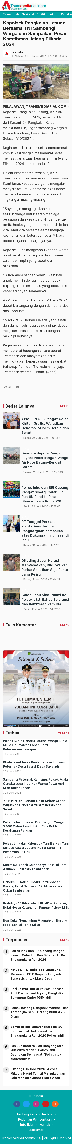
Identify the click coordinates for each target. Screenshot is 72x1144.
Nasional (28, 14)
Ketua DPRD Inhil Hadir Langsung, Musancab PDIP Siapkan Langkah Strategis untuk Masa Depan (35, 974)
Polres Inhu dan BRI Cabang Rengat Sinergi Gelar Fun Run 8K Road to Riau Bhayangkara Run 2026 (39, 955)
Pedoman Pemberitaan (35, 1119)
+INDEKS (63, 406)
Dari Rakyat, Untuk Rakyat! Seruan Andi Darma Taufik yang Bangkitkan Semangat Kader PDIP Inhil (37, 993)
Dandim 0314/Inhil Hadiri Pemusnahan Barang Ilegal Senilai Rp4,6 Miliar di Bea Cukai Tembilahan (33, 886)
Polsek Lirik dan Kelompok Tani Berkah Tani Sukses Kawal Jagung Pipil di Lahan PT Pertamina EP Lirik (36, 848)
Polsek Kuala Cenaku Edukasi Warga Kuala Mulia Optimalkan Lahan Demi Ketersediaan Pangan (35, 745)
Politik (41, 14)
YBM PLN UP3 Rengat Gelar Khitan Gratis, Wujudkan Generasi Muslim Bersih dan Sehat (34, 805)
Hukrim (53, 14)
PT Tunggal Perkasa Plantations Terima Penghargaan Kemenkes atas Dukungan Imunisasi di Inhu (45, 531)
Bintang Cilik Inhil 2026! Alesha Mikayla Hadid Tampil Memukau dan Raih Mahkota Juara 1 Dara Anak (37, 1073)
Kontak (44, 1124)
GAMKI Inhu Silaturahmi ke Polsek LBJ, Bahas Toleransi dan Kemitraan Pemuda (45, 599)
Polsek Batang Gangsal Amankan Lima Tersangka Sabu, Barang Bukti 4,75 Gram (39, 1012)
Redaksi (47, 1114)
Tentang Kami (27, 1114)
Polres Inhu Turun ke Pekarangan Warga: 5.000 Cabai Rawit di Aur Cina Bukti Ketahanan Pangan (34, 826)
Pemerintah (11, 14)
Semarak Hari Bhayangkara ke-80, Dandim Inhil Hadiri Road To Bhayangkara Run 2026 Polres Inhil (37, 1031)
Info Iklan (27, 1124)
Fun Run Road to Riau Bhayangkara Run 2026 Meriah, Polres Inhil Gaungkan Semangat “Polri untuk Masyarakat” (36, 1052)
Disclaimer (36, 1130)
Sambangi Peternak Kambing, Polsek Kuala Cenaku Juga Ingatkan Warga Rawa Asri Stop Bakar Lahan (35, 783)
